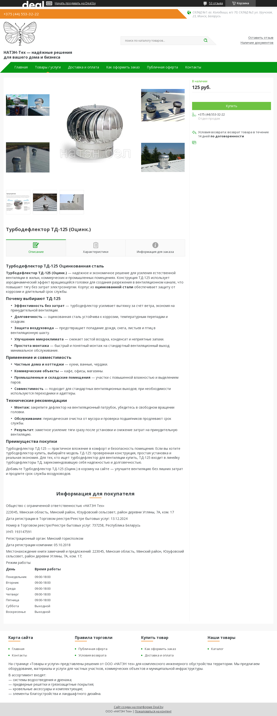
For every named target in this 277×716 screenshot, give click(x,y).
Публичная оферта (162, 67)
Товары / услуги (48, 67)
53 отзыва (216, 3)
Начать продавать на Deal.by (75, 3)
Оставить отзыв (260, 37)
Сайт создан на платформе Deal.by (138, 707)
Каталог (217, 649)
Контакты (193, 67)
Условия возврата (92, 655)
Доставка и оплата (83, 67)
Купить (231, 106)
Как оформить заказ (123, 67)
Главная (21, 67)
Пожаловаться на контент (153, 711)
